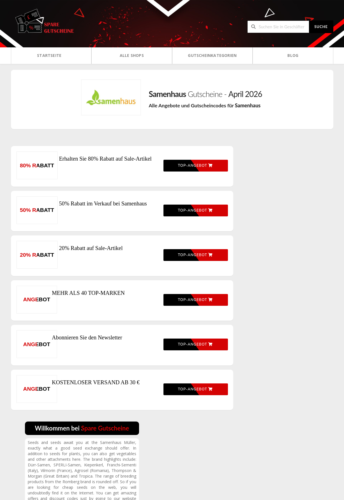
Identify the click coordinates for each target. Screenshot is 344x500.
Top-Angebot (185, 167)
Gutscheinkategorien (212, 55)
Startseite (49, 55)
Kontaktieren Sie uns (278, 472)
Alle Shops (132, 55)
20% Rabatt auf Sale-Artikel (96, 258)
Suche (321, 26)
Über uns (268, 453)
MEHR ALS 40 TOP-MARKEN (100, 303)
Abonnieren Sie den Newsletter (99, 347)
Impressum (270, 462)
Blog (292, 55)
